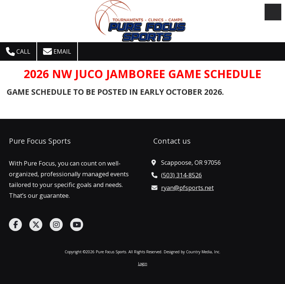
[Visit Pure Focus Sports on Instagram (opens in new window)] (56, 224)
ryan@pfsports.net (187, 188)
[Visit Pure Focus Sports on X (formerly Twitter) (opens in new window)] (35, 224)
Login (142, 263)
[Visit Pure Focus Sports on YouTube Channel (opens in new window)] (76, 224)
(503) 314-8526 (181, 175)
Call (18, 51)
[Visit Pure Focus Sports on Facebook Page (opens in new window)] (15, 224)
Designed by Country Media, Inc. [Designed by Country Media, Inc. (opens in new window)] (192, 251)
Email (57, 51)
